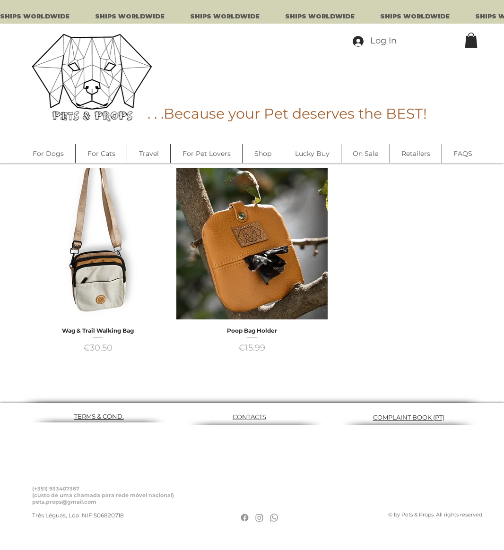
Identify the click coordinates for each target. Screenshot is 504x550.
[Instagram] (259, 518)
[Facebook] (245, 518)
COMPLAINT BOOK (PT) (408, 417)
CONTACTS (249, 417)
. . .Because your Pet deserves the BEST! (287, 113)
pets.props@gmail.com (64, 501)
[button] (471, 40)
